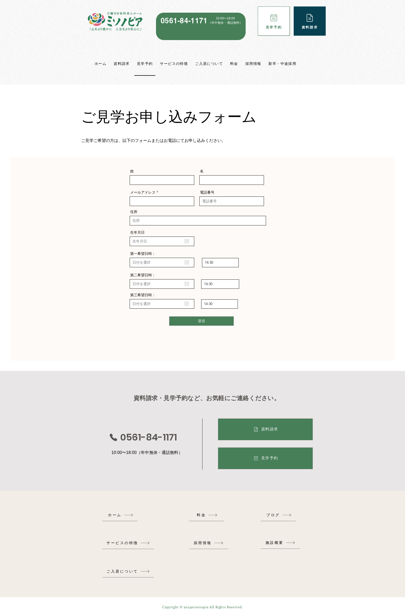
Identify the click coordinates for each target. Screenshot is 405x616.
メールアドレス (142, 192)
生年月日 (137, 232)
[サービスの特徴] (128, 543)
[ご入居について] (128, 571)
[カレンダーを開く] (187, 241)
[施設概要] (280, 543)
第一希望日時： (142, 253)
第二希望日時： (142, 275)
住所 (133, 212)
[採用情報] (208, 543)
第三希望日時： (142, 295)
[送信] (201, 321)
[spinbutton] (220, 262)
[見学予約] (274, 21)
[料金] (207, 515)
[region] (201, 26)
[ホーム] (120, 515)
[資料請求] (310, 21)
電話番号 (207, 192)
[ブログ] (279, 515)
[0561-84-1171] (143, 437)
